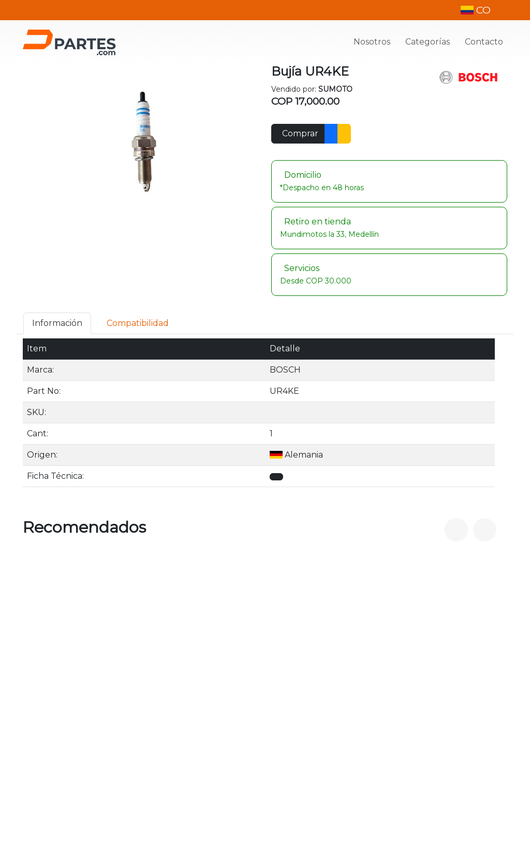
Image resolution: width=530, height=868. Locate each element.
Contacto (484, 42)
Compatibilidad (138, 323)
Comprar (300, 133)
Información (57, 323)
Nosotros (372, 42)
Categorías (427, 42)
